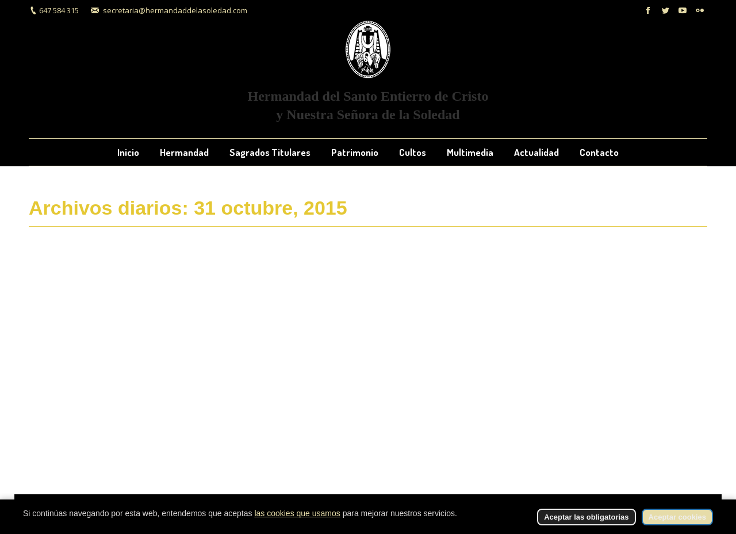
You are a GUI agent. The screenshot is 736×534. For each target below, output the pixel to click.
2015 (641, 209)
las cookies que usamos (297, 513)
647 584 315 (59, 10)
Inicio (613, 209)
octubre (674, 209)
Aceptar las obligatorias (586, 517)
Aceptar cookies (677, 517)
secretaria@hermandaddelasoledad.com (175, 10)
